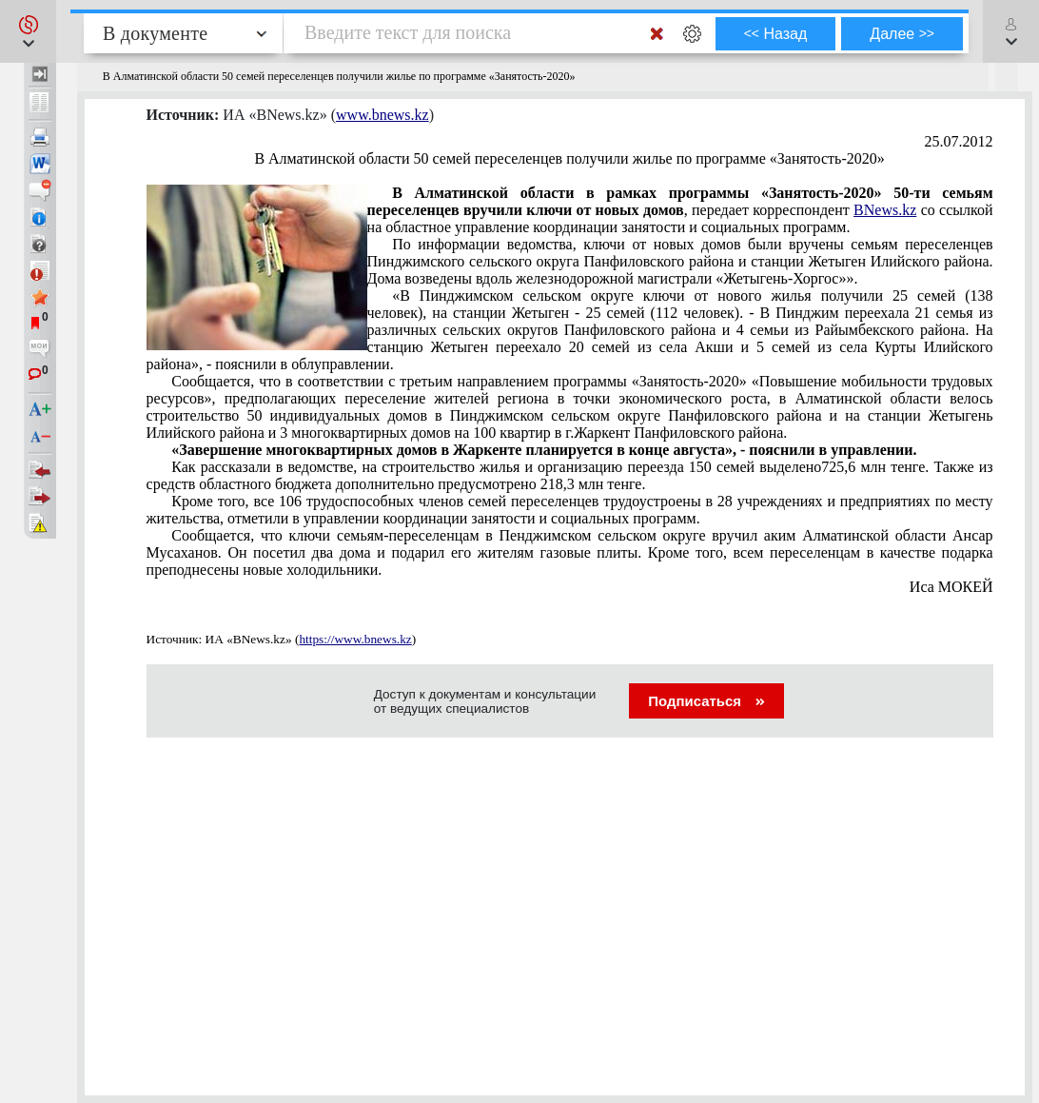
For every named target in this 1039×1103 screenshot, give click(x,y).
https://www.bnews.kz (355, 639)
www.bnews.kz (382, 115)
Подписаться (706, 701)
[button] (28, 31)
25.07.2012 (959, 141)
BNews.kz (884, 210)
